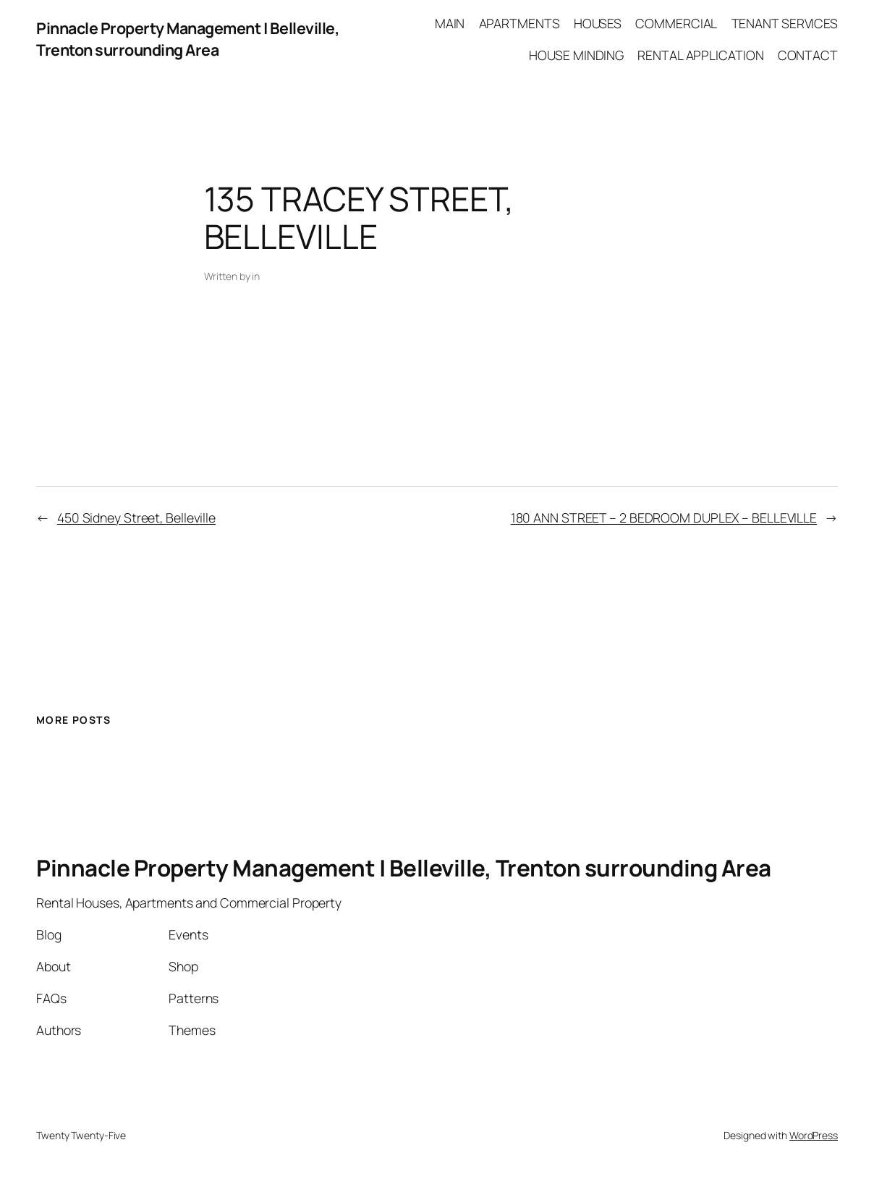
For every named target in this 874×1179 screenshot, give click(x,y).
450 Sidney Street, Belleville (136, 517)
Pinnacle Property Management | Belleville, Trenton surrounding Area (187, 38)
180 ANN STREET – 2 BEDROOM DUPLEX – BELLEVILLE (664, 517)
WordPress (813, 1135)
